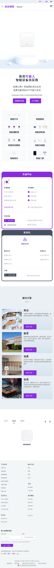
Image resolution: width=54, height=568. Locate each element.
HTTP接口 (35, 101)
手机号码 (3, 534)
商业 (29, 468)
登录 (51, 1)
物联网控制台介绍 (10, 200)
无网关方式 (8, 255)
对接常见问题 (31, 224)
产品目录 (4, 464)
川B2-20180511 (42, 563)
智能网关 (3, 488)
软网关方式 (8, 259)
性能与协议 (8, 196)
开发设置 (32, 196)
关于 (41, 1)
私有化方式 (4, 518)
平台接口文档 (4, 509)
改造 (29, 478)
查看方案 (30, 327)
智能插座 (3, 471)
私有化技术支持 (33, 275)
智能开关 (3, 468)
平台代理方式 (44, 255)
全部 (6, 421)
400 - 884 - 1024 (9, 554)
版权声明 (9, 563)
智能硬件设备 (19, 101)
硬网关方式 (8, 264)
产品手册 (30, 490)
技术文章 (30, 515)
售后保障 (30, 487)
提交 (7, 545)
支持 (29, 484)
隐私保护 (17, 563)
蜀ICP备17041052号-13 (28, 563)
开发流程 (31, 188)
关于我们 (30, 499)
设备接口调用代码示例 (34, 220)
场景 (29, 474)
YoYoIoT (27, 561)
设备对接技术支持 (35, 207)
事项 (23, 534)
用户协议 (30, 509)
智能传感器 (4, 484)
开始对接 (32, 200)
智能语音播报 (4, 481)
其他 (18, 553)
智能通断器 (4, 474)
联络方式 (30, 502)
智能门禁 (3, 491)
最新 (14, 421)
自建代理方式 (44, 259)
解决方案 (31, 464)
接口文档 (9, 220)
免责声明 (30, 506)
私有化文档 (9, 275)
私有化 (27, 232)
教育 (29, 471)
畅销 (22, 421)
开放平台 (27, 174)
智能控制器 (4, 478)
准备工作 (32, 192)
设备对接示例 (8, 207)
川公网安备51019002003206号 (27, 565)
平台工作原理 (8, 192)
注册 (46, 1)
